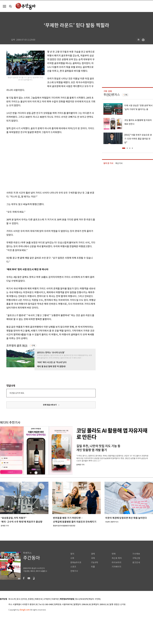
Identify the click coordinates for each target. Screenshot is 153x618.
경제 (93, 554)
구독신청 (136, 558)
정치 (72, 554)
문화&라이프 (75, 562)
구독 (33, 345)
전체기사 (74, 571)
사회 (72, 558)
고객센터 (46, 599)
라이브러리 (116, 562)
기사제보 (136, 554)
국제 (93, 558)
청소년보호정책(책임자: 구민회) (88, 599)
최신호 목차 (117, 558)
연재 (114, 554)
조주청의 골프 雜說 (17, 345)
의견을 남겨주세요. (16, 393)
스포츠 (73, 567)
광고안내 (136, 562)
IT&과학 (94, 562)
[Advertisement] (24, 162)
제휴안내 (38, 599)
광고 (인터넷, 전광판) (25, 599)
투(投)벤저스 (112, 95)
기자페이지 (116, 567)
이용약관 (55, 599)
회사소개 (12, 599)
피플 (93, 567)
